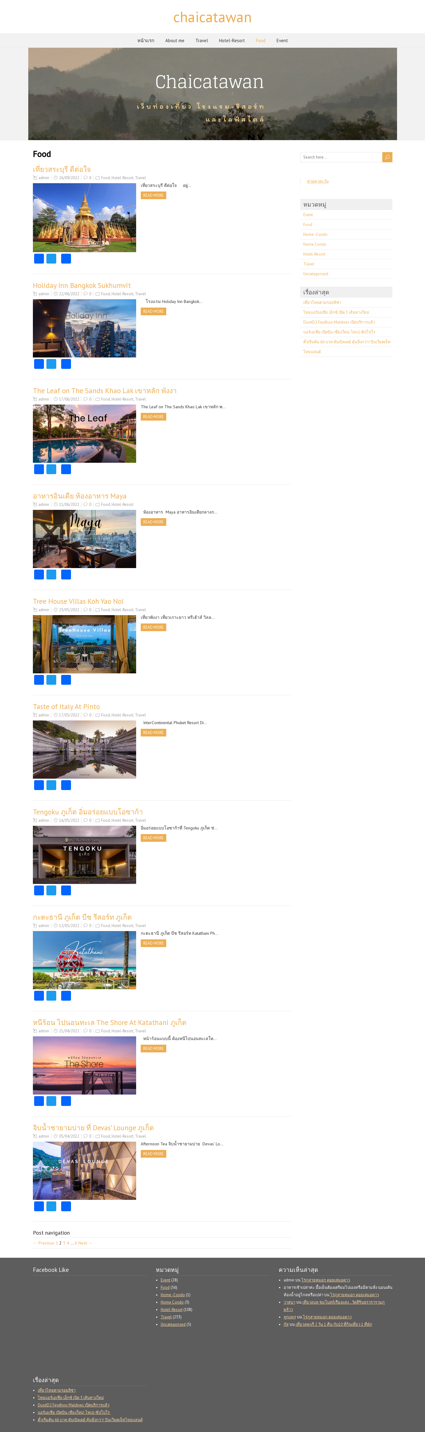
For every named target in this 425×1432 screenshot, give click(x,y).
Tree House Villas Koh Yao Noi (78, 601)
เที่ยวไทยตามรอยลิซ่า (322, 302)
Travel (201, 40)
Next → (85, 1243)
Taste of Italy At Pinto (66, 706)
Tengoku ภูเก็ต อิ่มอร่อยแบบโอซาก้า (88, 811)
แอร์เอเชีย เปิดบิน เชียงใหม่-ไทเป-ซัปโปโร (339, 332)
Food (261, 40)
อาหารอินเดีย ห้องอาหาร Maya (80, 495)
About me (174, 40)
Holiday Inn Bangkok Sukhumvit (82, 285)
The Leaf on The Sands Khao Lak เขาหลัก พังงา (105, 390)
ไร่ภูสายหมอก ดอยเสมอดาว (325, 1280)
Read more (153, 195)
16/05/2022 (69, 820)
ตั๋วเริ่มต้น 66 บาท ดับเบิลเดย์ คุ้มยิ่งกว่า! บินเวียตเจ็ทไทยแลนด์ (90, 1419)
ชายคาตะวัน (318, 181)
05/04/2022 (69, 1136)
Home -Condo (315, 234)
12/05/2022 (69, 925)
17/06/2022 (69, 399)
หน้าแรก (145, 40)
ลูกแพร (290, 1317)
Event (282, 40)
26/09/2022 (69, 177)
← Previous (43, 1243)
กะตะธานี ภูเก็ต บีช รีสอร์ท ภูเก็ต (82, 917)
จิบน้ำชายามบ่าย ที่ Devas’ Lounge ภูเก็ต (93, 1127)
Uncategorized (315, 273)
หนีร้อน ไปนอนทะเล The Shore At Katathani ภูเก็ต (110, 1022)
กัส (286, 1324)
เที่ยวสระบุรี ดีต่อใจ (62, 169)
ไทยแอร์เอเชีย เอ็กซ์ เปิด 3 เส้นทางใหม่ (336, 312)
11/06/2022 (69, 504)
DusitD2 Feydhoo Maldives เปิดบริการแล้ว (339, 322)
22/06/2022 (69, 293)
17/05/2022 (69, 715)
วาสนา (289, 1302)
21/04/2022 (69, 1031)
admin (43, 177)
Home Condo (314, 244)
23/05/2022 (69, 609)
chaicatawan (212, 16)
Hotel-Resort (232, 40)
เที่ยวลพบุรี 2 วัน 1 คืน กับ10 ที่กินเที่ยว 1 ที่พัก (334, 1324)
